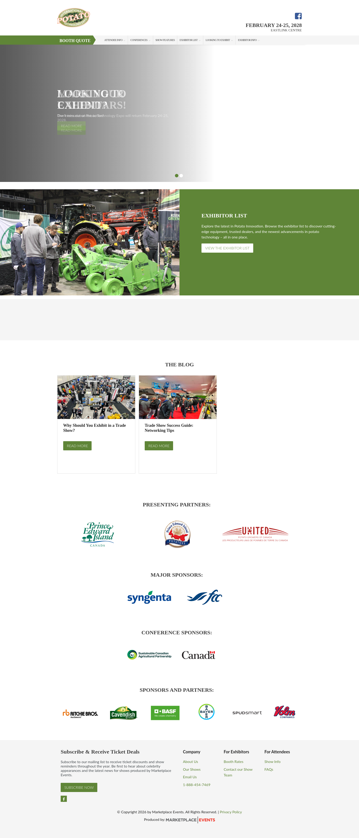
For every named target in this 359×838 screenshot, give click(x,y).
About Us (190, 761)
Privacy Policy (231, 812)
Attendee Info (113, 40)
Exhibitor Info (247, 40)
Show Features (165, 40)
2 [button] (181, 175)
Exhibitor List (189, 40)
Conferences (138, 40)
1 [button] (176, 175)
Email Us (190, 777)
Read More (77, 445)
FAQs (268, 769)
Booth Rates (233, 761)
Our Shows (192, 769)
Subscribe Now (79, 787)
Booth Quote (75, 40)
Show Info (272, 761)
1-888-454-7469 (196, 784)
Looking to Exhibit (218, 40)
